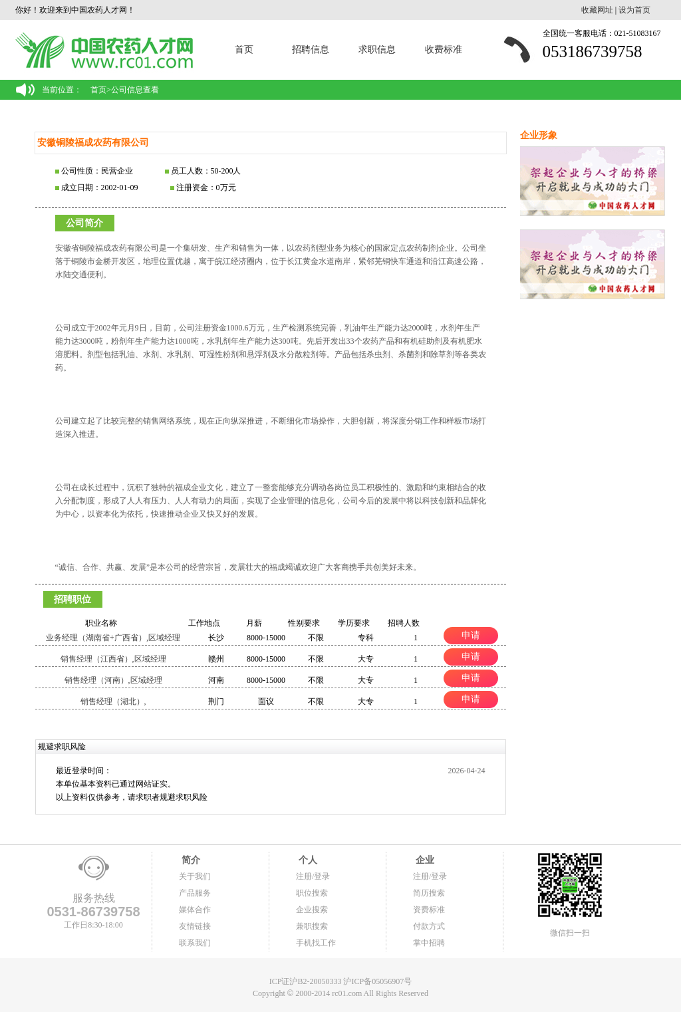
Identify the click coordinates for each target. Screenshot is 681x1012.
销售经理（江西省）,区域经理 (113, 659)
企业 (423, 860)
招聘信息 (310, 50)
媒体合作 (195, 909)
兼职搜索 (312, 926)
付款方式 (429, 926)
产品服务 (195, 893)
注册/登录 (313, 876)
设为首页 (634, 10)
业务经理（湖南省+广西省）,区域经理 (113, 637)
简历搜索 (429, 893)
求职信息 (377, 50)
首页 (244, 50)
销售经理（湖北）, (113, 701)
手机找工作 (316, 943)
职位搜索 (312, 893)
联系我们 (195, 943)
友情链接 (195, 926)
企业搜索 (312, 909)
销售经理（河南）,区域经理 (113, 680)
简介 (189, 860)
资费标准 (429, 909)
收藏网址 (597, 10)
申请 (471, 635)
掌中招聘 (429, 943)
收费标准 (443, 50)
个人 (306, 860)
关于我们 (195, 876)
